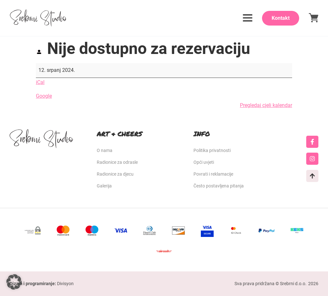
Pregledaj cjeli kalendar (266, 105)
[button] (14, 282)
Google (44, 96)
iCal (40, 82)
